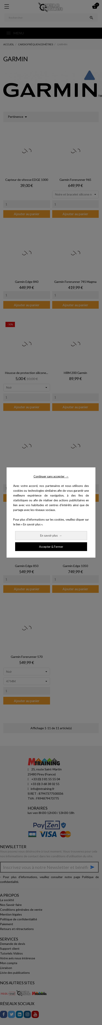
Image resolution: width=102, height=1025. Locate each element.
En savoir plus (51, 535)
